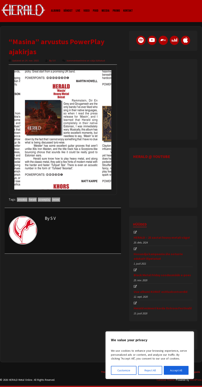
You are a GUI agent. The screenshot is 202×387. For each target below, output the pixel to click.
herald (32, 199)
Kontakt (128, 7)
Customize (123, 370)
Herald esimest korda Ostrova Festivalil (163, 308)
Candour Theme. (166, 380)
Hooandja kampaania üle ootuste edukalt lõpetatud (158, 256)
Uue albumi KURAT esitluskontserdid (160, 292)
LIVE (78, 7)
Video (86, 7)
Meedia (105, 7)
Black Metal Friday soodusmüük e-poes (162, 275)
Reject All (150, 370)
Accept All (176, 370)
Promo (116, 7)
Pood (95, 7)
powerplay (44, 199)
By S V (50, 218)
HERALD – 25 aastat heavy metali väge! (162, 237)
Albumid (55, 7)
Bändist (68, 7)
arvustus (22, 199)
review (55, 199)
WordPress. (196, 380)
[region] (150, 355)
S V (54, 60)
